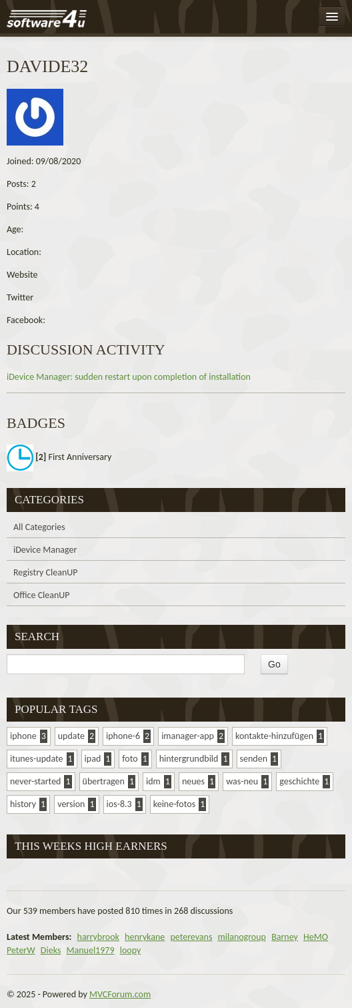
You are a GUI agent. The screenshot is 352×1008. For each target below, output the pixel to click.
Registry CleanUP (45, 572)
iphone (23, 736)
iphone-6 (123, 736)
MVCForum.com (120, 994)
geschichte (299, 781)
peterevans (191, 937)
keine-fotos (174, 804)
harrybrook (98, 937)
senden (253, 758)
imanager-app (187, 736)
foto (129, 758)
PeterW (21, 950)
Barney (284, 937)
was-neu (242, 781)
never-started (35, 781)
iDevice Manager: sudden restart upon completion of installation (129, 377)
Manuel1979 (91, 950)
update (71, 736)
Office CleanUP (41, 595)
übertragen (104, 781)
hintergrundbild (189, 758)
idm (153, 781)
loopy (130, 950)
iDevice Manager (45, 549)
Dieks (51, 950)
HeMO (315, 937)
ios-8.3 (119, 804)
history (23, 804)
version (71, 804)
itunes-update (36, 758)
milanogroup (242, 937)
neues (193, 781)
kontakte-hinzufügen (274, 736)
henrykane (145, 937)
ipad (93, 758)
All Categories (39, 527)
